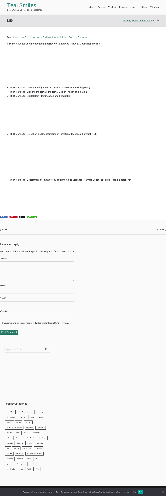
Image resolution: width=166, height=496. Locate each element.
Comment (4, 258)
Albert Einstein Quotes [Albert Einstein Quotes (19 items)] (25, 412)
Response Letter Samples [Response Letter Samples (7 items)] (34, 453)
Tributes (154, 7)
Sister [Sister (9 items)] (29, 458)
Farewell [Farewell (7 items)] (9, 432)
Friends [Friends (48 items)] (18, 432)
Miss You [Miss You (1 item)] (16, 448)
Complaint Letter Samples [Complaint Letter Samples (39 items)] (14, 427)
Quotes (101, 7)
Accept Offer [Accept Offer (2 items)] (10, 412)
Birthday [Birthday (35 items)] (41, 417)
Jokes (133, 7)
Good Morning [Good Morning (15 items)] (31, 438)
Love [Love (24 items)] (8, 448)
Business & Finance (23, 37)
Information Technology (77, 37)
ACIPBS (160, 229)
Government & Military (41, 37)
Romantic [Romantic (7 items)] (20, 458)
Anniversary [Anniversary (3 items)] (39, 412)
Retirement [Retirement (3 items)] (10, 458)
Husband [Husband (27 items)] (20, 443)
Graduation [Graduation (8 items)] (10, 443)
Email (3, 298)
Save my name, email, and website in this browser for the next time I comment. (36, 323)
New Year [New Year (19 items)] (9, 453)
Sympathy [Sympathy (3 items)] (9, 464)
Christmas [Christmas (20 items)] (28, 422)
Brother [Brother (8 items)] (18, 422)
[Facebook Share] (4, 217)
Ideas (92, 7)
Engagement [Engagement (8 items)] (40, 427)
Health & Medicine (59, 37)
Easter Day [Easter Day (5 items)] (29, 427)
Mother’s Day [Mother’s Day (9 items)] (27, 448)
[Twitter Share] (22, 217)
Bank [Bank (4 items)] (32, 417)
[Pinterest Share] (13, 217)
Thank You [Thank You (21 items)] (32, 464)
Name (3, 286)
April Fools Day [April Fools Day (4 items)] (11, 417)
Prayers (123, 7)
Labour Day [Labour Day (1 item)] (40, 443)
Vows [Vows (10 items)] (21, 469)
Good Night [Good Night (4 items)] (42, 438)
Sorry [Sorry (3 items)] (36, 458)
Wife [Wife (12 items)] (37, 469)
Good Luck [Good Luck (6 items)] (19, 438)
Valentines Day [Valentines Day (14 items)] (11, 469)
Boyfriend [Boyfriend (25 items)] (9, 422)
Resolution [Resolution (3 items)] (19, 453)
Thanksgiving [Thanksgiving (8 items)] (21, 464)
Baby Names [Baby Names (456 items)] (23, 417)
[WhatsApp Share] (32, 217)
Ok (140, 492)
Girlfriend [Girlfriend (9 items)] (9, 438)
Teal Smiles (21, 5)
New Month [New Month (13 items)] (38, 448)
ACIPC (5, 229)
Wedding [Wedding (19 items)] (29, 469)
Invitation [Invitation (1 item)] (29, 443)
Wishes (112, 7)
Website (3, 311)
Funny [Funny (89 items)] (26, 432)
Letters (143, 7)
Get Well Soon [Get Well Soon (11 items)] (36, 432)
